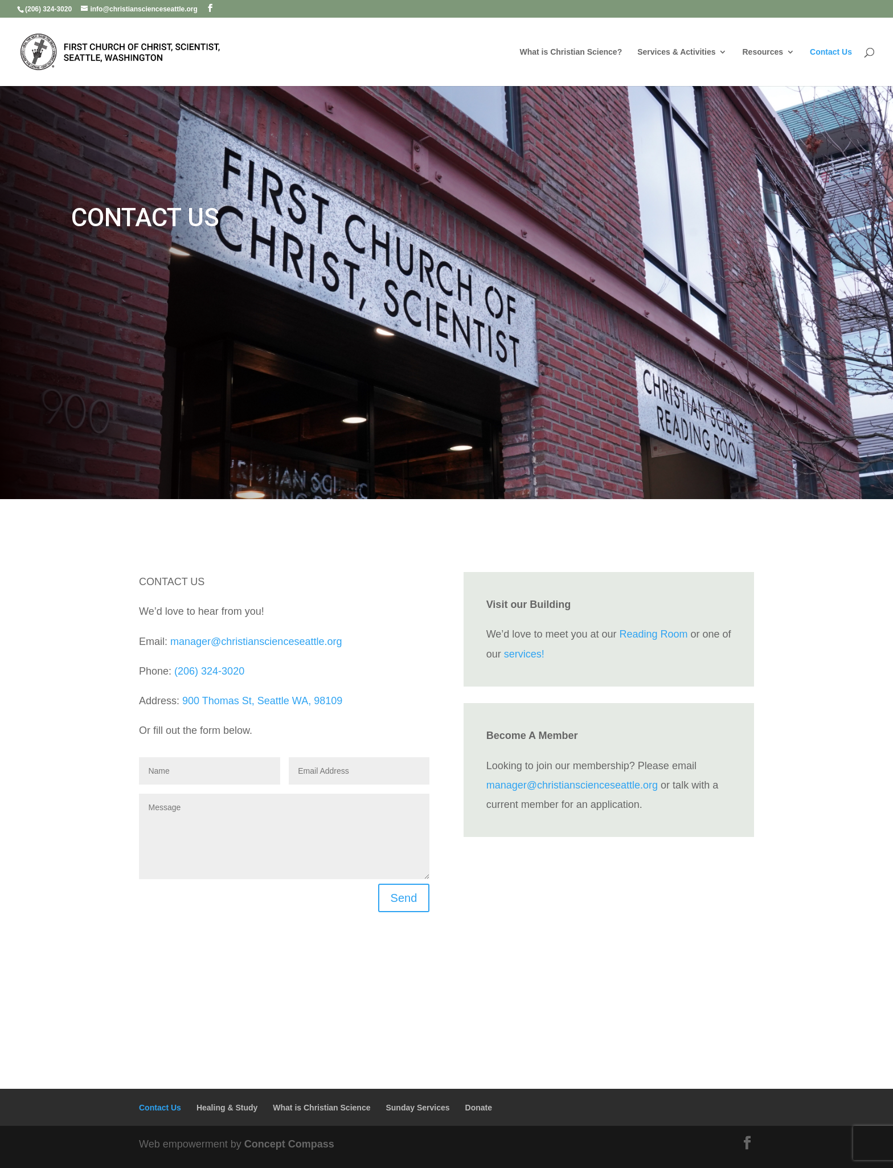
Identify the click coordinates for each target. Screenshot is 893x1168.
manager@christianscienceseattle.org (256, 641)
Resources (762, 52)
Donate (478, 1107)
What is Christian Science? (571, 52)
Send (404, 898)
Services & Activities (676, 52)
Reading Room (653, 634)
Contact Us (831, 52)
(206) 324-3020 (209, 671)
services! (524, 654)
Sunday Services (417, 1107)
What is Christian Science (321, 1107)
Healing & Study (226, 1107)
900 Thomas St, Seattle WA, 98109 (262, 700)
